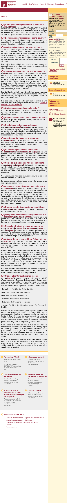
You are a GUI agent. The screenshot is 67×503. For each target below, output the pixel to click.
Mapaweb (43, 4)
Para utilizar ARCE (11, 357)
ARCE (25, 4)
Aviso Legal (60, 4)
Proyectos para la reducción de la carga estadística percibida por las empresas (14, 393)
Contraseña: (54, 62)
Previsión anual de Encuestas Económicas (37, 375)
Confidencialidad (34, 390)
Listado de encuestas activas (59, 94)
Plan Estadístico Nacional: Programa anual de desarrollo (25, 418)
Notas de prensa (11, 427)
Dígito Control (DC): (51, 35)
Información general (36, 357)
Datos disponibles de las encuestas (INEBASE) (21, 422)
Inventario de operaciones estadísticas (19, 420)
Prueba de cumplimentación (58, 83)
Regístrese (53, 39)
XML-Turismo (33, 4)
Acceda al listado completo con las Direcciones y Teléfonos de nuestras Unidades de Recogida (59, 122)
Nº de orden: (51, 30)
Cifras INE (9, 424)
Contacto (51, 4)
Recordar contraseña (56, 69)
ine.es (22, 414)
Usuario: (53, 59)
